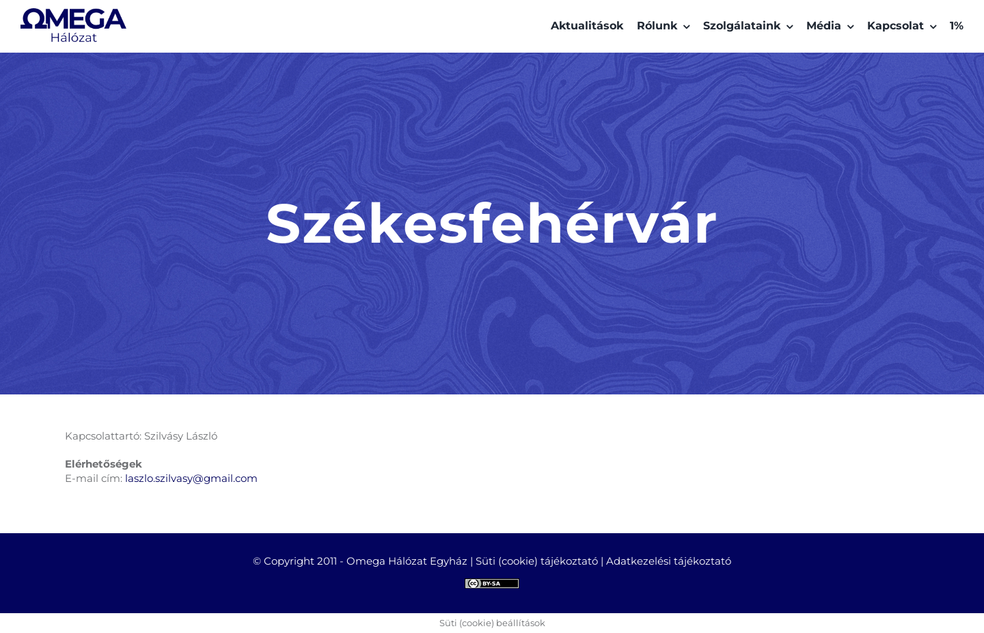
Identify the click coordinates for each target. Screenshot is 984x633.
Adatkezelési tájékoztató (668, 560)
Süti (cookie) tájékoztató (537, 560)
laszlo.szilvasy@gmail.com (191, 478)
